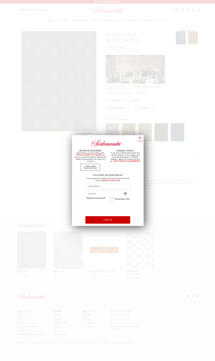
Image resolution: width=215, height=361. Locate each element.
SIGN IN (107, 219)
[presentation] (107, 207)
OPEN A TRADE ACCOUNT (88, 155)
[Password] (107, 193)
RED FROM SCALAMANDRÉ (127, 161)
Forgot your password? (96, 198)
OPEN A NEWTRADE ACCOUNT (90, 167)
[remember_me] (112, 198)
